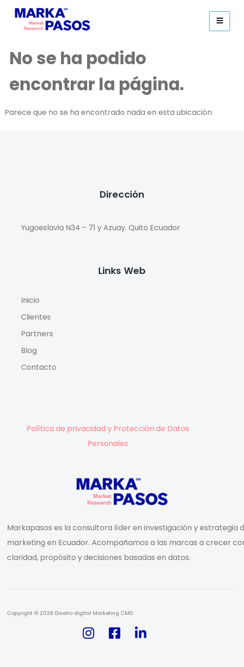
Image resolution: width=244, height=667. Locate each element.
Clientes (36, 317)
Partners (37, 333)
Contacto (38, 367)
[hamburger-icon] (219, 21)
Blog (29, 350)
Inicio (30, 300)
